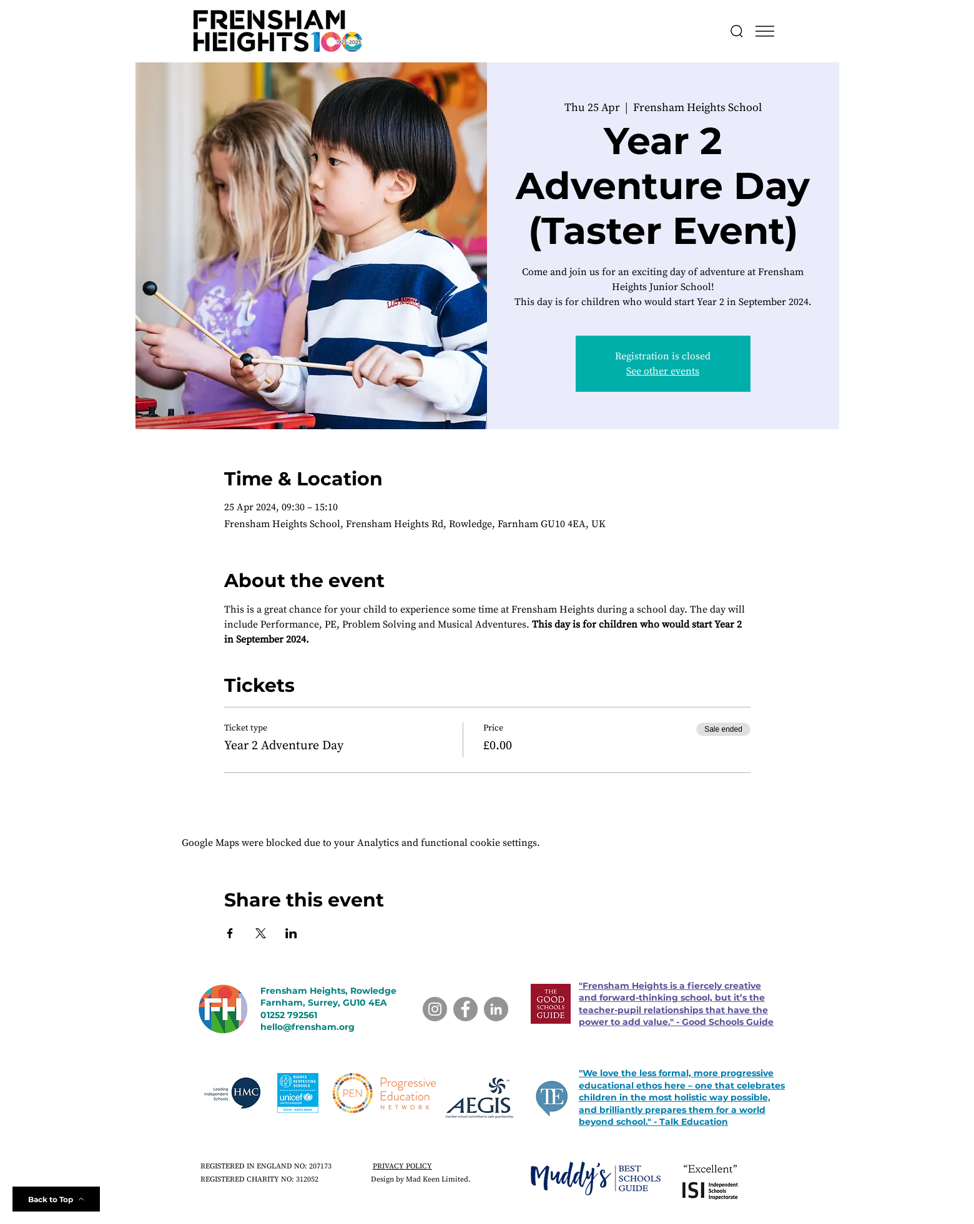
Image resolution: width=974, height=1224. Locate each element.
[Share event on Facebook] (230, 933)
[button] (764, 31)
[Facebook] (465, 1009)
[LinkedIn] (496, 1009)
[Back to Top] (56, 1199)
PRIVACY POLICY (402, 1166)
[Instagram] (435, 1009)
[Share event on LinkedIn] (291, 933)
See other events (662, 371)
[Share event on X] (261, 933)
